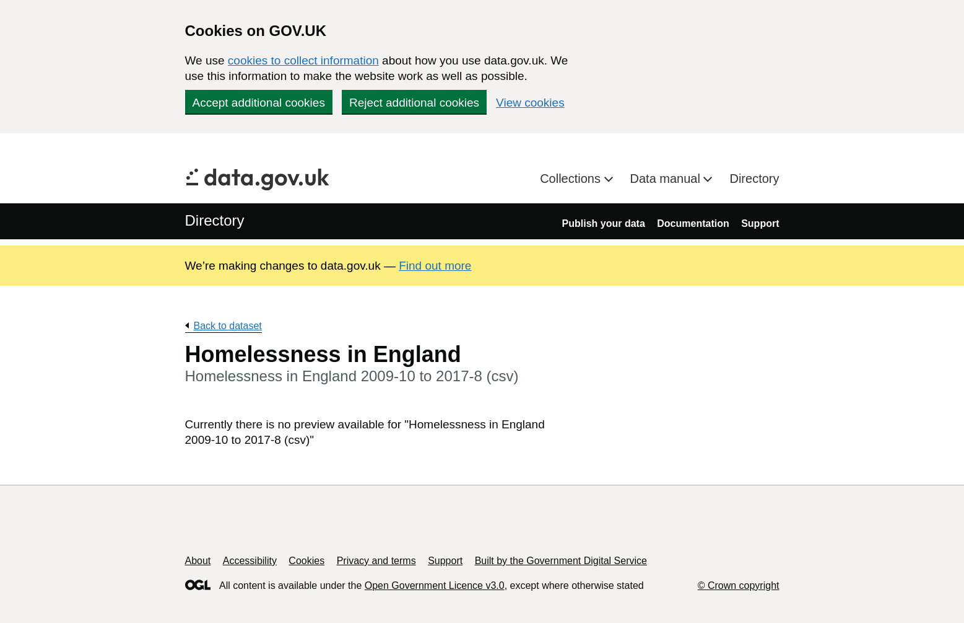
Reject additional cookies (414, 102)
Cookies (306, 560)
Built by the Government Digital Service (561, 560)
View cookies (530, 102)
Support (760, 223)
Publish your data (603, 223)
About (198, 560)
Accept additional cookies (259, 102)
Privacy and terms (376, 560)
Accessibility (250, 560)
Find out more (435, 265)
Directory (754, 178)
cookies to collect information (303, 60)
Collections (572, 178)
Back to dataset (228, 325)
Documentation (693, 223)
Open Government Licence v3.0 (435, 585)
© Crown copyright (738, 585)
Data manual (667, 178)
